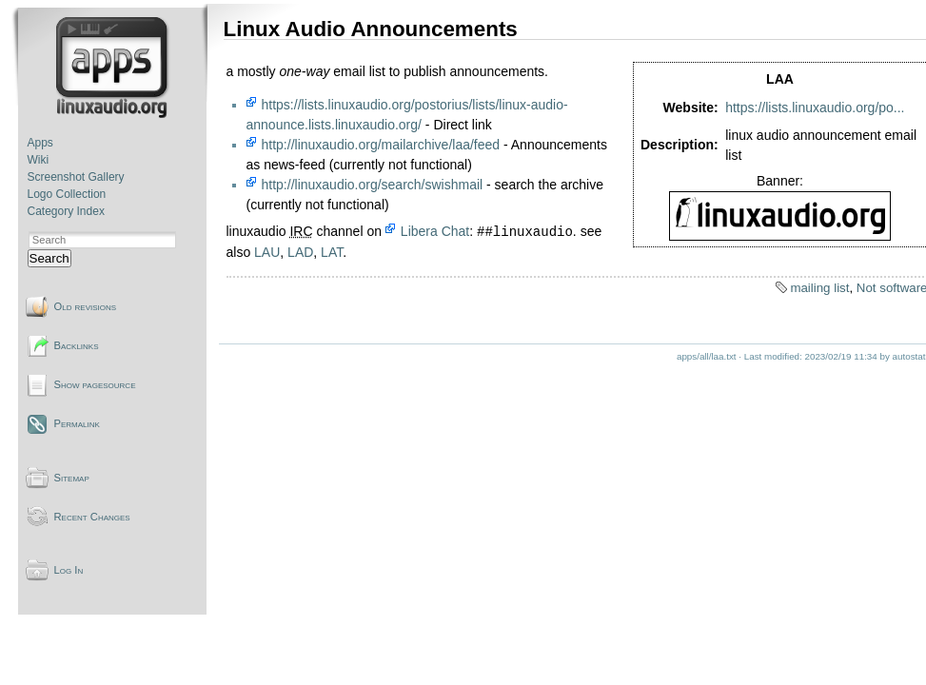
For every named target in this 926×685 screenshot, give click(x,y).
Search (49, 258)
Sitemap (71, 477)
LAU (267, 252)
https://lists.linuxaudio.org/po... (814, 107)
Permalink (77, 423)
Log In (69, 570)
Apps (40, 142)
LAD (300, 252)
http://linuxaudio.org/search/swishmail (372, 184)
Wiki (38, 159)
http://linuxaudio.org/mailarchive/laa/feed (381, 144)
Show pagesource (95, 384)
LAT (332, 252)
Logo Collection (67, 194)
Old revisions (85, 306)
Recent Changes (92, 516)
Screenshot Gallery (76, 177)
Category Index (66, 211)
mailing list (819, 288)
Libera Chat (435, 232)
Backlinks (76, 345)
